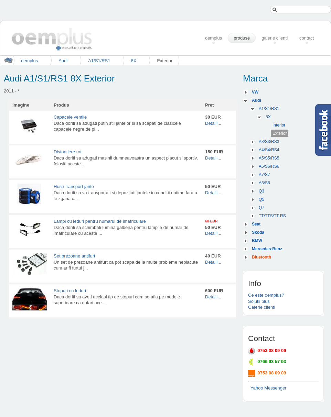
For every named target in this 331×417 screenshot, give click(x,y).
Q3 (261, 191)
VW (255, 92)
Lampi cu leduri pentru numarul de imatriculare (100, 221)
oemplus (29, 60)
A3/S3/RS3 (269, 141)
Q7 (261, 207)
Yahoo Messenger (268, 388)
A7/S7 (264, 174)
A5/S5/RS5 (269, 158)
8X (134, 60)
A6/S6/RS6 (269, 166)
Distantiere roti (68, 151)
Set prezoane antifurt (74, 256)
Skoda (258, 232)
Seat (256, 224)
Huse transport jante (74, 186)
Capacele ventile (70, 117)
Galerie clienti (261, 307)
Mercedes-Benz (267, 248)
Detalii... (213, 123)
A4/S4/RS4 (269, 149)
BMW (257, 240)
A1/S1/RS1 (99, 60)
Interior (279, 125)
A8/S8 (264, 182)
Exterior (280, 133)
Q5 (261, 199)
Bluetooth (261, 257)
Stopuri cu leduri (70, 290)
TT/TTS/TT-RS (272, 215)
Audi (62, 60)
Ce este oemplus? (266, 295)
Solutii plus (259, 301)
